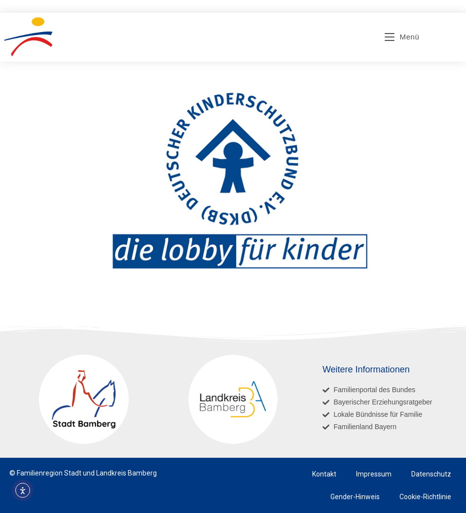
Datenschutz (431, 474)
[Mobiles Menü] (402, 37)
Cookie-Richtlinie (425, 497)
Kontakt (324, 474)
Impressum (374, 474)
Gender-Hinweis (355, 497)
